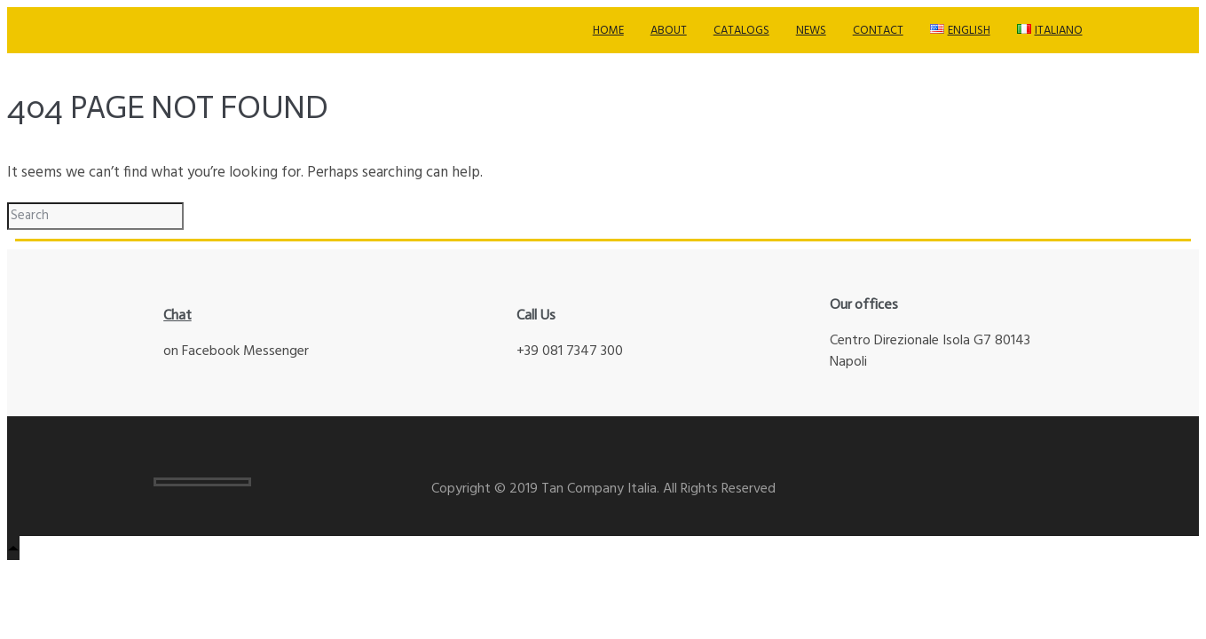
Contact (878, 30)
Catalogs (741, 30)
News (811, 30)
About (668, 30)
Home (608, 30)
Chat (177, 314)
